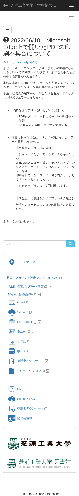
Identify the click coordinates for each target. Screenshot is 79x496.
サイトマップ (21, 262)
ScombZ (22, 312)
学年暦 (17, 341)
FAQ (15, 389)
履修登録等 (20, 294)
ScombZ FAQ (21, 398)
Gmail (16, 302)
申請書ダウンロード (26, 408)
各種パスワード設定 (26, 286)
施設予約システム (24, 360)
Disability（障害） (28, 62)
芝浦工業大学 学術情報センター (37, 5)
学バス (17, 351)
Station (17, 331)
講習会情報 (20, 418)
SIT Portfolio (20, 322)
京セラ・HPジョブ (24, 370)
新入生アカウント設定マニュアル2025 (32, 277)
